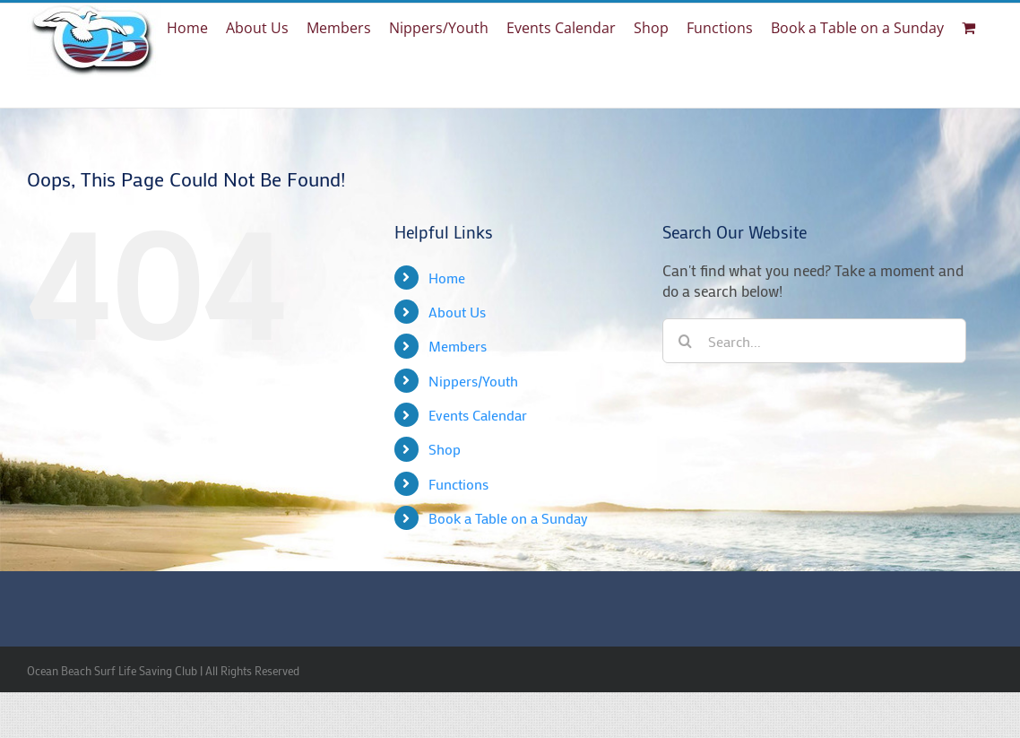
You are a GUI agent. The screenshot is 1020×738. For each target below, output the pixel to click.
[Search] (684, 340)
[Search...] (814, 340)
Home (446, 277)
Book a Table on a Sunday (508, 517)
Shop (444, 448)
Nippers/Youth (473, 380)
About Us (457, 311)
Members (457, 345)
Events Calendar (477, 414)
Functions (458, 483)
